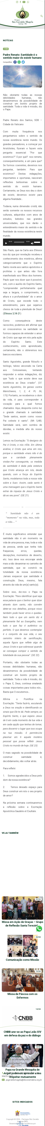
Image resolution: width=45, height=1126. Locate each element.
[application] (22, 243)
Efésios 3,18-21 (12, 313)
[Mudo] (32, 243)
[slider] (19, 242)
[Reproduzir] (6, 243)
